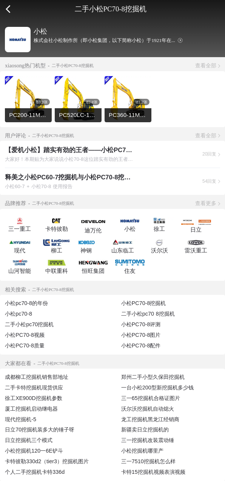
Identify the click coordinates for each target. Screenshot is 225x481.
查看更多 (205, 203)
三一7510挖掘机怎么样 (148, 461)
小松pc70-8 (18, 314)
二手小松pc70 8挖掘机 (148, 314)
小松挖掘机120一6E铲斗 (34, 451)
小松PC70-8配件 (141, 345)
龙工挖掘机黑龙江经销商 (150, 419)
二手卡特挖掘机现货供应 (34, 387)
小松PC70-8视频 (25, 335)
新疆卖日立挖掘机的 (145, 430)
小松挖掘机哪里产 (142, 451)
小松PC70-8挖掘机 (143, 303)
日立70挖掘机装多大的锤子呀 (39, 430)
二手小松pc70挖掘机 (29, 324)
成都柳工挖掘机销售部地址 (36, 377)
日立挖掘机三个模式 (28, 440)
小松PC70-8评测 (141, 324)
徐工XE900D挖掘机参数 (33, 398)
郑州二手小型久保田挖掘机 (153, 377)
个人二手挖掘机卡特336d (35, 472)
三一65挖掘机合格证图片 (150, 398)
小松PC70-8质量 (25, 345)
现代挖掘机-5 (20, 419)
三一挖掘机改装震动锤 (147, 440)
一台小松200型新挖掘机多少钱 (157, 387)
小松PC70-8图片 (141, 335)
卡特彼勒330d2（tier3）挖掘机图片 (47, 461)
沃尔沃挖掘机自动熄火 (147, 409)
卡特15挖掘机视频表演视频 (153, 472)
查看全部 (205, 65)
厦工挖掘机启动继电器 (31, 409)
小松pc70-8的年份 (26, 303)
